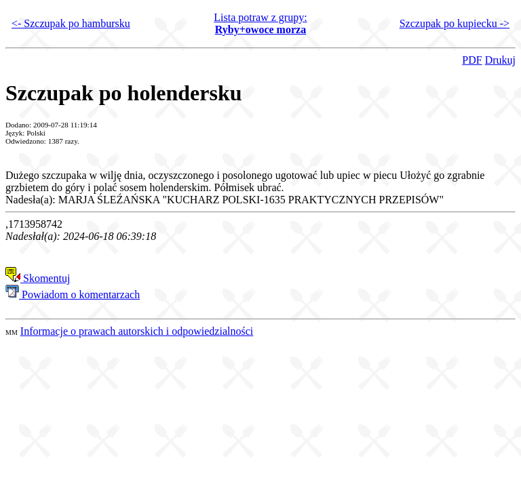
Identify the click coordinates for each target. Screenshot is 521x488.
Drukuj (500, 60)
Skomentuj (37, 278)
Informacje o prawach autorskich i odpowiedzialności (136, 331)
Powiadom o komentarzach (72, 294)
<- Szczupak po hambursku (71, 23)
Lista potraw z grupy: (260, 23)
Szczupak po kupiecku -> (454, 23)
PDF (472, 60)
